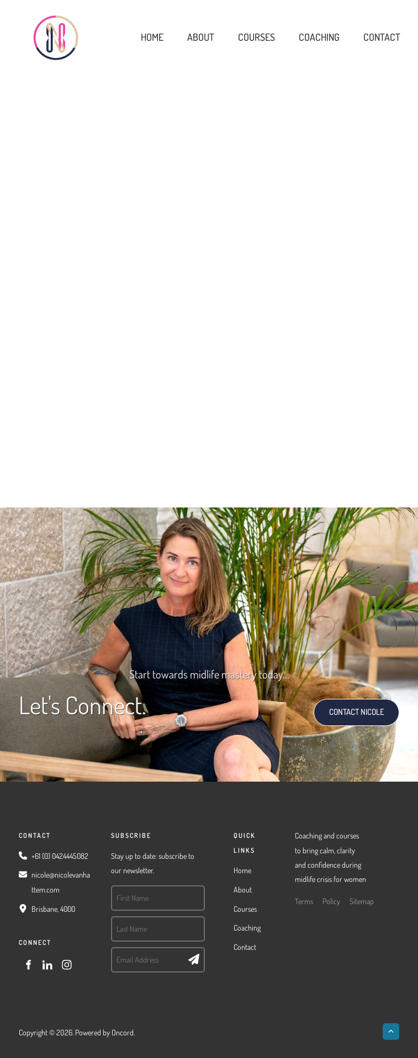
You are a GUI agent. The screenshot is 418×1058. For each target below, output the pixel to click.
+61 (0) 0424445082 (59, 856)
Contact (381, 37)
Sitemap (362, 901)
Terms (304, 901)
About (200, 37)
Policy (331, 901)
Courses (256, 37)
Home (152, 37)
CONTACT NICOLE (345, 706)
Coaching (319, 37)
